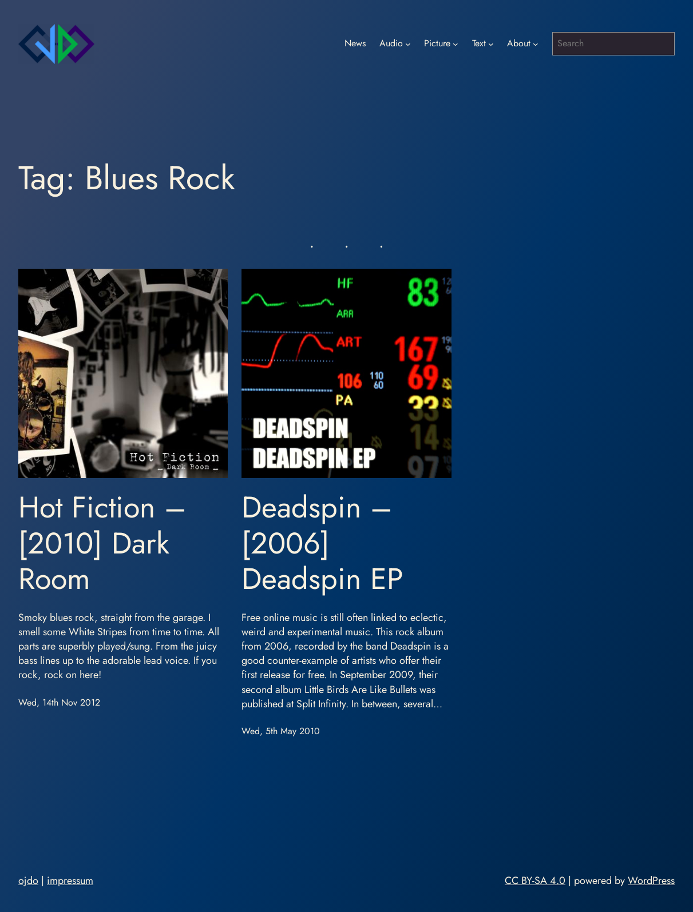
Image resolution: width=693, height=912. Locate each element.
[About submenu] (535, 44)
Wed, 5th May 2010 (280, 731)
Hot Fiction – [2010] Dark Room (102, 542)
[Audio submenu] (408, 44)
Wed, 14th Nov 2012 (59, 702)
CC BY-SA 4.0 (535, 880)
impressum (70, 880)
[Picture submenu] (455, 44)
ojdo (28, 880)
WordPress (651, 880)
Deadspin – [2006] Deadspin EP (322, 542)
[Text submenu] (491, 44)
